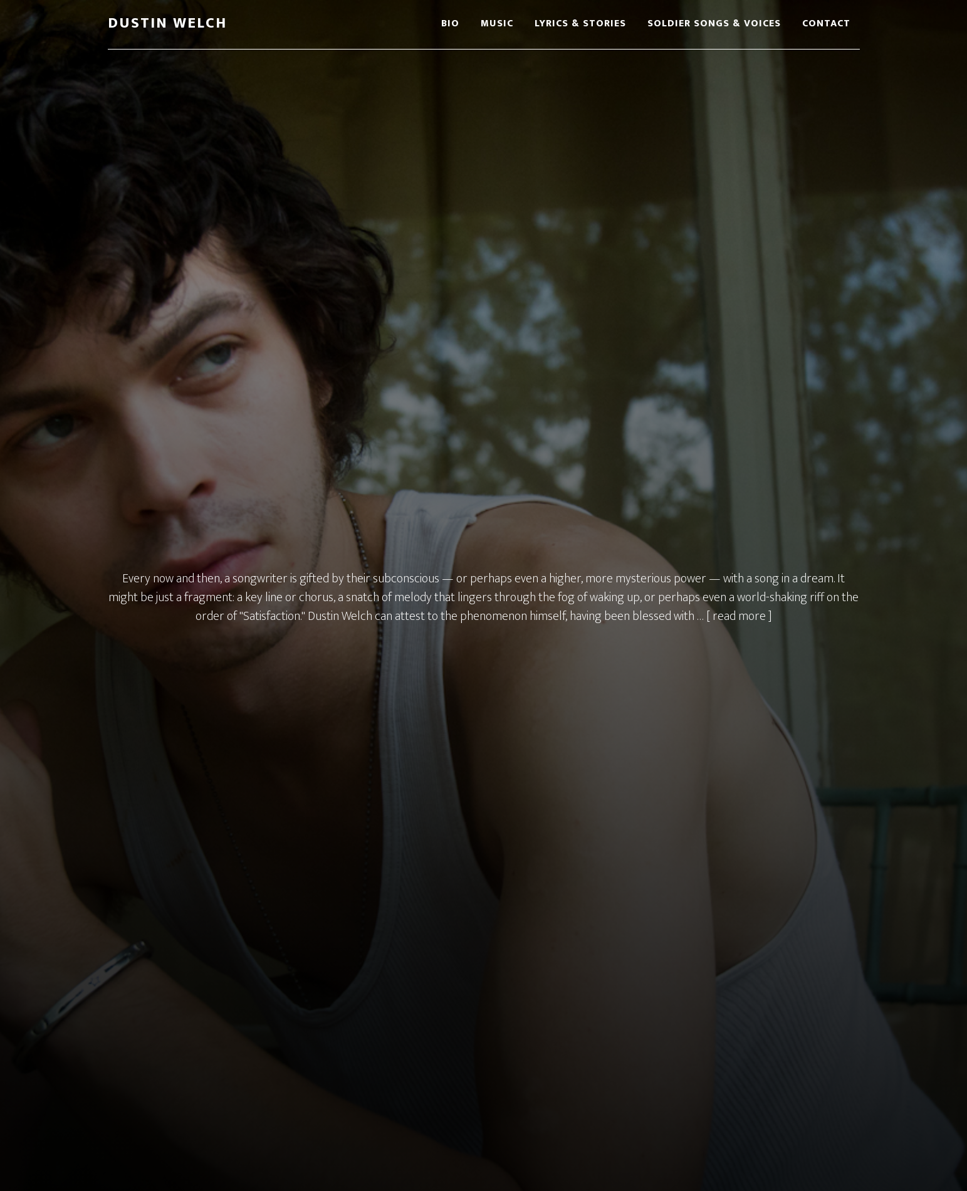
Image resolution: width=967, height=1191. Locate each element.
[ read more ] (739, 616)
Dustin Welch (167, 23)
